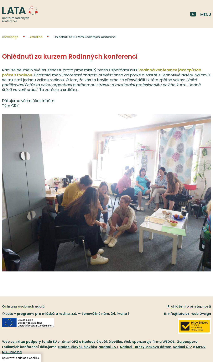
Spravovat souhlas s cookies (20, 358)
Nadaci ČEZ (182, 346)
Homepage (10, 37)
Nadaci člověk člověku (77, 346)
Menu (205, 14)
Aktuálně (36, 37)
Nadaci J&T (108, 346)
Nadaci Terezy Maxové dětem (145, 346)
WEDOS (168, 341)
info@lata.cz (178, 313)
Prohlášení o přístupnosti (189, 306)
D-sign (205, 313)
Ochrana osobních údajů (23, 306)
